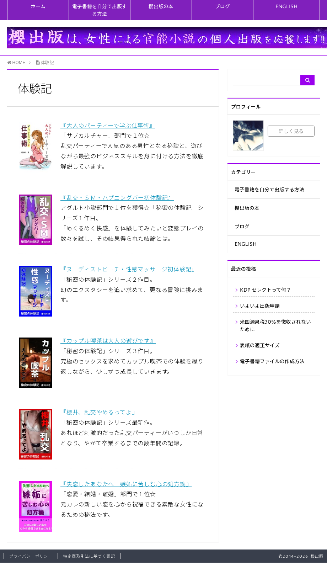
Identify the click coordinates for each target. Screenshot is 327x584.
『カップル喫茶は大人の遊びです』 (108, 341)
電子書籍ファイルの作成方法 (272, 362)
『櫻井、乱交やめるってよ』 (99, 412)
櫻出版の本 (161, 7)
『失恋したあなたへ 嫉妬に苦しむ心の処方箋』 (126, 484)
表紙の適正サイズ (260, 346)
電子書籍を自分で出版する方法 (99, 10)
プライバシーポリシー (30, 556)
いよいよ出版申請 (260, 306)
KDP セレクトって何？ (265, 290)
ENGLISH (286, 7)
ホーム (38, 7)
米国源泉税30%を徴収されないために (275, 326)
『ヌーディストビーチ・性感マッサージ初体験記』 (128, 270)
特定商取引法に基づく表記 (89, 556)
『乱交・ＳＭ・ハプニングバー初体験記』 (117, 198)
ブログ (222, 7)
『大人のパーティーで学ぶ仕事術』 (107, 126)
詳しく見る (291, 131)
